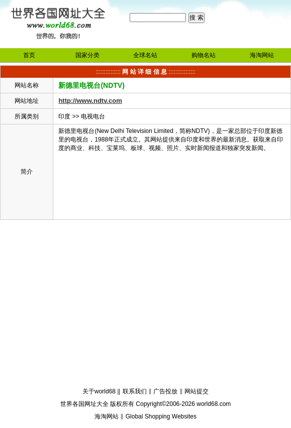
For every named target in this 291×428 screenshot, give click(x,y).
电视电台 (93, 116)
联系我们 (135, 391)
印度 (64, 116)
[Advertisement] (145, 305)
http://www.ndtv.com (90, 100)
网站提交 (196, 391)
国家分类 (87, 55)
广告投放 (165, 391)
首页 (29, 55)
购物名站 (203, 55)
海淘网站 (262, 55)
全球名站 (145, 55)
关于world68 (99, 391)
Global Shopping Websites (161, 416)
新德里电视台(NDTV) (91, 85)
